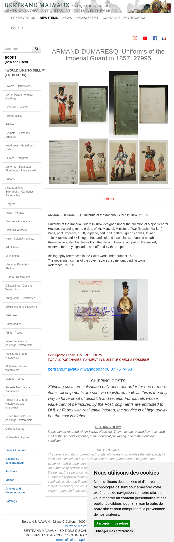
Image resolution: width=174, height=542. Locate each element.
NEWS (67, 18)
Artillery (9, 124)
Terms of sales (66, 540)
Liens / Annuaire (15, 450)
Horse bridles (13, 324)
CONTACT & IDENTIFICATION (125, 18)
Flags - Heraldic (14, 212)
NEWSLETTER (87, 18)
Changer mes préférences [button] (114, 531)
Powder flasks (13, 115)
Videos (9, 480)
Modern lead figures (17, 437)
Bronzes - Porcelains (17, 221)
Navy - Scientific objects (19, 238)
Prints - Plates (13, 332)
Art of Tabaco (13, 247)
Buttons (9, 179)
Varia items (12, 255)
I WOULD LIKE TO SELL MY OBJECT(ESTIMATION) (23, 73)
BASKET (17, 28)
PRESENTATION (23, 18)
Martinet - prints (14, 378)
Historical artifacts (16, 230)
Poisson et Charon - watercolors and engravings (17, 403)
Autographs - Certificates (20, 298)
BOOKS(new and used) (16, 60)
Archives (11, 471)
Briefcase (11, 315)
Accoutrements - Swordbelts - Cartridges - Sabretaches (20, 191)
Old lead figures (14, 428)
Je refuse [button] (121, 523)
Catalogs (11, 501)
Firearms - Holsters (16, 107)
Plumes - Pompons (16, 158)
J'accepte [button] (103, 523)
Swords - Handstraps (18, 86)
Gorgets (10, 204)
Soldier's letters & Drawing (21, 306)
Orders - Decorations (17, 277)
